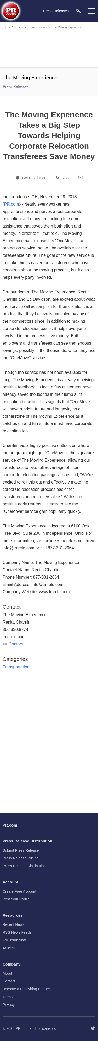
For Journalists (15, 940)
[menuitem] (78, 11)
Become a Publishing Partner (26, 989)
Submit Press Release (21, 850)
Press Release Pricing (21, 858)
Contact (13, 644)
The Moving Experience (67, 27)
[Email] (80, 177)
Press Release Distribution (24, 866)
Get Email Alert (34, 178)
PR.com (11, 204)
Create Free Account (19, 891)
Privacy (9, 1005)
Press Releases (13, 27)
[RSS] (58, 177)
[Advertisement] (50, 49)
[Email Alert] (18, 177)
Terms (8, 997)
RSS (65, 178)
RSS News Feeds (17, 932)
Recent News (13, 924)
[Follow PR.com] (92, 1028)
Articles (9, 948)
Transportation (37, 27)
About (7, 973)
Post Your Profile (16, 899)
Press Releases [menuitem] (56, 11)
